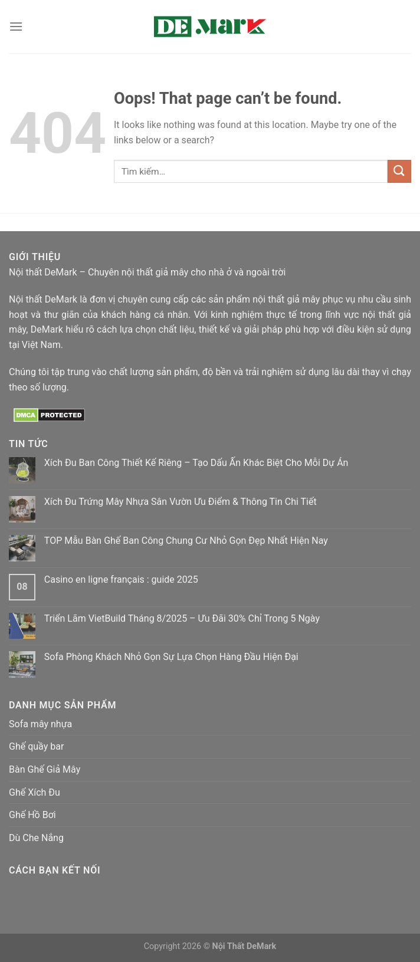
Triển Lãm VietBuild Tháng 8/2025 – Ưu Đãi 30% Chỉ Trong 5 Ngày (182, 618)
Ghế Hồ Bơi (32, 814)
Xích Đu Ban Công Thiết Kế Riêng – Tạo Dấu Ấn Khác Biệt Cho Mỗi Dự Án (196, 462)
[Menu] (16, 26)
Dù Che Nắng (36, 837)
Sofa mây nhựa (40, 724)
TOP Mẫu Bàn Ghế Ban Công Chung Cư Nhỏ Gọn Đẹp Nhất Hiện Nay (186, 540)
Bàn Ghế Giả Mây (44, 769)
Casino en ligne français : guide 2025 (121, 579)
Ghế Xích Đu (34, 792)
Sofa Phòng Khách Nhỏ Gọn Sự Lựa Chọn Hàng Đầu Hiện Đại (171, 656)
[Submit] (399, 171)
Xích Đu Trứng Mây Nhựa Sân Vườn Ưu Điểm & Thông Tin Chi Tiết (180, 501)
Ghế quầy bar (36, 746)
